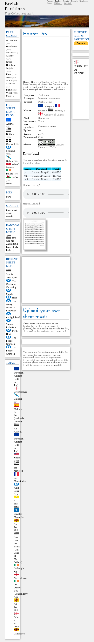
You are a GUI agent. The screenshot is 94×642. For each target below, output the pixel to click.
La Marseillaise (20, 479)
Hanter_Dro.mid (40, 179)
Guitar (9, 80)
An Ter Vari (16, 527)
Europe (48, 106)
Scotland (10, 150)
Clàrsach (10, 83)
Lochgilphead (13, 317)
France (41, 110)
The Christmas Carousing (11, 284)
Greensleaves (20, 578)
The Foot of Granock (11, 340)
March (9, 293)
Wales (15, 177)
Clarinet (10, 55)
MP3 (8, 196)
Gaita (8, 77)
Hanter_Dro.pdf (40, 172)
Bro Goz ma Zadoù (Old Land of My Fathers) (12, 243)
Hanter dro (43, 118)
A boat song (16, 503)
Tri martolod (18, 469)
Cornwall (10, 144)
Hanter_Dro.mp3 (41, 176)
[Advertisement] (46, 59)
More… (10, 95)
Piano (9, 89)
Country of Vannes (54, 115)
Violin (9, 92)
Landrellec (19, 633)
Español (66, 1)
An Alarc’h (18, 430)
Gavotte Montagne (19, 515)
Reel (14, 297)
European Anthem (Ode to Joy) (19, 378)
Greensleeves (20, 391)
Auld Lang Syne (16, 490)
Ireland (9, 173)
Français (50, 1)
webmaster (57, 362)
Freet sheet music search (11, 213)
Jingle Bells (17, 459)
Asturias (10, 123)
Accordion (11, 40)
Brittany (10, 134)
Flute (8, 74)
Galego (49, 3)
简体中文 (68, 3)
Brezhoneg (83, 1)
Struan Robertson (11, 326)
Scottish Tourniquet (11, 276)
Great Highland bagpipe (10, 64)
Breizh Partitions (15, 6)
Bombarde (11, 46)
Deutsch (74, 1)
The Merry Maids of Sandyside (11, 306)
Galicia (9, 161)
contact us (60, 331)
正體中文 (58, 3)
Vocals (9, 52)
